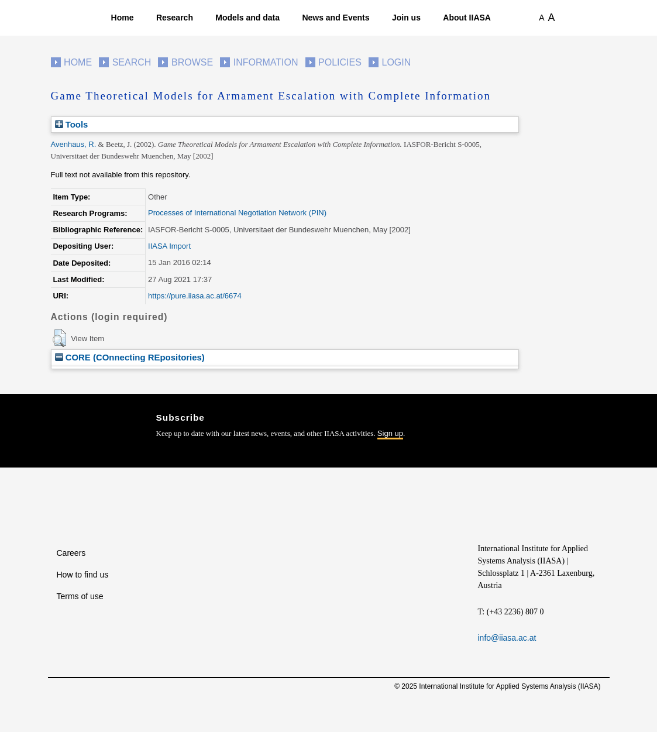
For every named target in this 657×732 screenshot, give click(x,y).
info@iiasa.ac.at (507, 637)
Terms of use (80, 596)
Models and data (247, 17)
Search (132, 62)
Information (265, 62)
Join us (406, 17)
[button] (59, 338)
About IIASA (467, 17)
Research (174, 17)
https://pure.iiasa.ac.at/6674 (195, 295)
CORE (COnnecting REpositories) (130, 357)
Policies (340, 62)
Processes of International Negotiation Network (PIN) (237, 212)
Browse (192, 62)
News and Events (335, 17)
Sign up (390, 433)
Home (122, 17)
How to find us (83, 574)
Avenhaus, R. (74, 144)
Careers (71, 553)
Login (396, 62)
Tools (71, 124)
